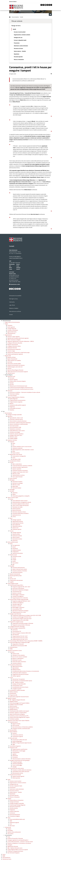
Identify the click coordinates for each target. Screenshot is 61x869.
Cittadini (9, 836)
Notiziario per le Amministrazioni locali (18, 387)
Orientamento (13, 699)
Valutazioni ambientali (17, 450)
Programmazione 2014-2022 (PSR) (20, 625)
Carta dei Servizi (11, 374)
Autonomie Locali (11, 377)
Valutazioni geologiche (17, 770)
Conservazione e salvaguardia (19, 458)
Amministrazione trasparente (14, 350)
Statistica (12, 411)
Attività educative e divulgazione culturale (21, 505)
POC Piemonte (15, 639)
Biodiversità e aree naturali (16, 456)
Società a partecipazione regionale (15, 355)
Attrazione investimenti (15, 814)
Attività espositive (16, 511)
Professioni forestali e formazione (20, 473)
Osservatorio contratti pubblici (14, 364)
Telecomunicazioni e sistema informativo (21, 765)
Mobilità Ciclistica (14, 707)
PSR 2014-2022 (13, 439)
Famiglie (14, 563)
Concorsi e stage (11, 351)
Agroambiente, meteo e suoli (16, 419)
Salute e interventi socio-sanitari (19, 573)
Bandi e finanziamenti (12, 359)
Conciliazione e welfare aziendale (17, 696)
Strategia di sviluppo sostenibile (14, 416)
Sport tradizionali (16, 528)
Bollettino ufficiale (11, 358)
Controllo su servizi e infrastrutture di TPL (19, 722)
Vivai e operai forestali (17, 479)
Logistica (14, 760)
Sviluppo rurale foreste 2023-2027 (20, 474)
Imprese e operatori (16, 471)
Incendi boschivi (15, 759)
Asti (10, 266)
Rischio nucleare (16, 455)
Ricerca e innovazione (19, 60)
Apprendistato (15, 673)
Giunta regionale (11, 327)
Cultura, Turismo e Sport (12, 500)
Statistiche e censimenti (15, 431)
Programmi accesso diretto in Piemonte (21, 629)
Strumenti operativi (18, 57)
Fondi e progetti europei (12, 587)
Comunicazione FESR (17, 613)
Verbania (18, 268)
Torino (17, 266)
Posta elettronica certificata (15, 311)
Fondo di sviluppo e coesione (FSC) (17, 633)
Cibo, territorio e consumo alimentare (18, 423)
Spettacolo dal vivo (16, 518)
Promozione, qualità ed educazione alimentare (20, 424)
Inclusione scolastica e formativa (19, 574)
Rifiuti (13, 453)
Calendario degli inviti (17, 608)
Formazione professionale (16, 670)
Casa (11, 581)
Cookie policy (12, 302)
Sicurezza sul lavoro (18, 48)
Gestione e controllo (16, 597)
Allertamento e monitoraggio (18, 757)
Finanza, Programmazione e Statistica (15, 398)
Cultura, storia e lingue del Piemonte (20, 508)
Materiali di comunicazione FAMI (19, 650)
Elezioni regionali (13, 380)
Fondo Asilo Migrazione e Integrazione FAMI (19, 647)
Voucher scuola (15, 658)
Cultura (11, 502)
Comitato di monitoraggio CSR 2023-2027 (21, 621)
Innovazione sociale (16, 560)
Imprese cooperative (14, 818)
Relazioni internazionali (12, 345)
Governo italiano (13, 1)
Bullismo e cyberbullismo (17, 663)
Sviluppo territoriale (14, 809)
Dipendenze (16, 54)
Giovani (14, 550)
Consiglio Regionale (11, 329)
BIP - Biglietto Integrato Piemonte (17, 705)
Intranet (11, 315)
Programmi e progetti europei (16, 626)
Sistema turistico (16, 537)
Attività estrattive (14, 815)
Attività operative (16, 785)
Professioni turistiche (17, 539)
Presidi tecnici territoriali (15, 781)
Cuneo (10, 269)
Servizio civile (13, 583)
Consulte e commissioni (12, 330)
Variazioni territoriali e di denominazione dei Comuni (21, 390)
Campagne (9, 852)
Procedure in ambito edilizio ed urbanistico (21, 777)
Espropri (12, 384)
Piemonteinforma (11, 334)
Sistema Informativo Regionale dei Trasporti (19, 723)
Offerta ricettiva (16, 540)
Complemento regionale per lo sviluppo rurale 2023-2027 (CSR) (26, 620)
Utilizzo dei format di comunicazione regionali (17, 372)
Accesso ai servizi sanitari (19, 32)
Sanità (14, 29)
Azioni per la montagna (17, 486)
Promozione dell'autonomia (18, 571)
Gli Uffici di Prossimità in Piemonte (15, 846)
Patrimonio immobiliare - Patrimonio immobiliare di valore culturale (25, 393)
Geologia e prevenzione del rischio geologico (20, 767)
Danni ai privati (15, 731)
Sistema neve (15, 531)
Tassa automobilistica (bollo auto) (17, 827)
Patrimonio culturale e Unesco (19, 515)
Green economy (13, 481)
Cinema (14, 519)
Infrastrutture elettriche (17, 741)
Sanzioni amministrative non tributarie (16, 366)
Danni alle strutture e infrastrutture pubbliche (22, 733)
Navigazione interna (14, 713)
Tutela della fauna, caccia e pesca (17, 432)
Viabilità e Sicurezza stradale (16, 710)
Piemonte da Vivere (6, 867)
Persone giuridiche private (16, 579)
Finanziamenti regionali (17, 743)
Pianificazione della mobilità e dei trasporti (19, 717)
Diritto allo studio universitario (19, 667)
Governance (15, 634)
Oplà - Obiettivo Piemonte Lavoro (14, 856)
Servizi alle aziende (14, 427)
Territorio (12, 494)
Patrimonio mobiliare (14, 395)
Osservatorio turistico (17, 542)
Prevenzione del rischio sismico (17, 775)
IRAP (11, 828)
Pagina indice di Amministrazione (12, 322)
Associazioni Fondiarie (17, 484)
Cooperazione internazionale (16, 584)
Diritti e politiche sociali (12, 545)
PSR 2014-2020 (16, 476)
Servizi (3, 862)
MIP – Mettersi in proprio (18, 688)
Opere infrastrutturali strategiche (17, 720)
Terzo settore (15, 566)
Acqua (13, 445)
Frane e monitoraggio (17, 772)
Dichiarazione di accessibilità (15, 296)
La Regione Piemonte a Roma (14, 347)
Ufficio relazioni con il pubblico (14, 361)
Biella (10, 268)
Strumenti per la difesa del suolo (19, 746)
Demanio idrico (13, 736)
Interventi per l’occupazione (18, 684)
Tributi (8, 825)
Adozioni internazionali (15, 578)
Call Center (9, 363)
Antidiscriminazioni (16, 553)
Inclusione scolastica (16, 668)
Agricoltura (9, 418)
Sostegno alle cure (18, 37)
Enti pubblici (10, 838)
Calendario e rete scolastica (18, 660)
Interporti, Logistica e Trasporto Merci (18, 718)
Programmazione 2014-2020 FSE (20, 602)
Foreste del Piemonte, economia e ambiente (22, 468)
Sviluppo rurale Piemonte (15, 618)
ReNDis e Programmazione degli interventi (21, 749)
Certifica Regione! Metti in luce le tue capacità (17, 857)
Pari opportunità (16, 549)
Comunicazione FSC (16, 636)
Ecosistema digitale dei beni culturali (20, 507)
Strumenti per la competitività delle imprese (22, 686)
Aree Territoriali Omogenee (13, 861)
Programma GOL (13, 701)
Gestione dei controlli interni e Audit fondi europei (18, 353)
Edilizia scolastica (14, 697)
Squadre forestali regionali (18, 783)
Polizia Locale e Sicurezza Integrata (18, 382)
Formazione (15, 764)
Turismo (11, 534)
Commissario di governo (15, 752)
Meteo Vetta (15, 489)
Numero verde (12, 274)
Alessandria (12, 264)
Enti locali (12, 379)
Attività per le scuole (17, 665)
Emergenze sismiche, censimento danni (21, 734)
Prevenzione (16, 43)
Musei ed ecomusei (16, 513)
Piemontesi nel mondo (17, 510)
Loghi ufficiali (12, 305)
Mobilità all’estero (16, 675)
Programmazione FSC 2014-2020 (20, 642)
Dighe (13, 751)
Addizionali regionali (14, 830)
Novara (18, 264)
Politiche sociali (13, 558)
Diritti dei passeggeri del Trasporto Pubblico (19, 709)
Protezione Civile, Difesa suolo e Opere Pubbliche (18, 726)
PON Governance (13, 652)
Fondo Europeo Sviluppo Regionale (17, 812)
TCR (11, 831)
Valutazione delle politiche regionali (18, 406)
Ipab (13, 568)
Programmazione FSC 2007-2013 (20, 644)
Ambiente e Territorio (12, 442)
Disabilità (12, 570)
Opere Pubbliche (13, 738)
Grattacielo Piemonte (12, 348)
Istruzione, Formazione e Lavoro (14, 655)
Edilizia (14, 497)
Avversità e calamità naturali (16, 421)
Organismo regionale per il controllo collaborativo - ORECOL (20, 342)
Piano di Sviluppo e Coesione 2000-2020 (21, 637)
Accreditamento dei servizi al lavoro (20, 692)
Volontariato (15, 762)
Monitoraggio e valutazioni (18, 599)
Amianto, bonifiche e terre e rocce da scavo (22, 448)
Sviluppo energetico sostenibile (17, 810)
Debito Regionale (14, 400)
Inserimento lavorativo (17, 576)
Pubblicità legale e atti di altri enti (14, 368)
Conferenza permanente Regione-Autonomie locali (21, 389)
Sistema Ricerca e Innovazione (16, 807)
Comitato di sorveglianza (17, 600)
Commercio (12, 820)
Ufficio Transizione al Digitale (13, 340)
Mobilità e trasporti (11, 704)
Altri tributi (12, 833)
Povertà (14, 561)
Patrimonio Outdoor (16, 490)
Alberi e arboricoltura (17, 466)
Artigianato (12, 817)
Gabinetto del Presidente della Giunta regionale (18, 338)
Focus (8, 844)
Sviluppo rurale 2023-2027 (16, 437)
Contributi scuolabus (14, 725)
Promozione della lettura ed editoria (20, 516)
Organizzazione (8, 335)
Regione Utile (8, 356)
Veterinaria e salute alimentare (21, 46)
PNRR (11, 654)
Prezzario (14, 739)
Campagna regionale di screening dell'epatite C (17, 848)
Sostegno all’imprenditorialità (19, 689)
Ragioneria (12, 408)
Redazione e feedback (13, 308)
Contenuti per (8, 835)
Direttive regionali (16, 681)
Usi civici (12, 385)
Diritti (11, 547)
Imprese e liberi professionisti (14, 839)
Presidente (9, 326)
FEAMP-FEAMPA (13, 440)
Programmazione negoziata (16, 403)
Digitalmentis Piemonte (12, 854)
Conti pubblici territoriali (15, 410)
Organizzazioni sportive (17, 524)
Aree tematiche (8, 414)
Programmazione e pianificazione (19, 755)
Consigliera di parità (16, 694)
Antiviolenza (15, 552)
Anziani (14, 565)
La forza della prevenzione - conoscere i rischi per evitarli (20, 849)
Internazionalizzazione (15, 822)
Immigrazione (15, 555)
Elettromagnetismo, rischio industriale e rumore (23, 452)
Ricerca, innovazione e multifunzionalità (19, 426)
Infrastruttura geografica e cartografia (20, 498)
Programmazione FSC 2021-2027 (20, 641)
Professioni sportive (16, 532)
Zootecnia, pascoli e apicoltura (16, 435)
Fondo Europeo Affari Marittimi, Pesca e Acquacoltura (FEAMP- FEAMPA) (26, 646)
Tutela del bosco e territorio (18, 477)
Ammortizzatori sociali (17, 691)
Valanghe (14, 773)
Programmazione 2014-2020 (19, 616)
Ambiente (12, 444)
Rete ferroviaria (13, 712)
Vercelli (18, 269)
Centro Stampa (13, 397)
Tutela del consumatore (17, 557)
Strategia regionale (16, 523)
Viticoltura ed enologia (15, 434)
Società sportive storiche (17, 526)
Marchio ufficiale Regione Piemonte (15, 371)
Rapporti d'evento (16, 730)
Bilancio (11, 405)
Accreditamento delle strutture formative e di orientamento (25, 676)
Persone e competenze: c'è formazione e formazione (19, 851)
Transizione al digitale (15, 823)
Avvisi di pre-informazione (18, 592)
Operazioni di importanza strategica (20, 594)
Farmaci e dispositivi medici (20, 40)
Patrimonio (9, 392)
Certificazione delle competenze (19, 678)
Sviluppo (9, 806)
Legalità (11, 586)
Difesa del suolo (13, 744)
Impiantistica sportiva (17, 529)
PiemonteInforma (6, 865)
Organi (6, 324)
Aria (13, 447)
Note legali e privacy (13, 299)
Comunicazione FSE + (17, 595)
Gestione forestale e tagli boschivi (20, 469)
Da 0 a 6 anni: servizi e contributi (19, 662)
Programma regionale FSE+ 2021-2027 (21, 591)
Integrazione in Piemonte (18, 649)
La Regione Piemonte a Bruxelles (14, 343)
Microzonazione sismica (17, 780)
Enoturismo (14, 544)
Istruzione (12, 657)
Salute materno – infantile (20, 51)
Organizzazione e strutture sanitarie (22, 35)
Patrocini (9, 369)
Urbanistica (14, 495)
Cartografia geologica (17, 768)
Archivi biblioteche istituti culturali (19, 503)
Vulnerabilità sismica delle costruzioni (20, 778)
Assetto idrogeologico (17, 747)
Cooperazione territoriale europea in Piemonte (22, 628)
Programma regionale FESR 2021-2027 (21, 605)
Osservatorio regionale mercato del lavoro (19, 702)
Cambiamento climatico (15, 463)
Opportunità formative (17, 671)
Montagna (12, 482)
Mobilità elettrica (13, 715)
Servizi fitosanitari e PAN (15, 429)
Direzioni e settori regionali (13, 337)
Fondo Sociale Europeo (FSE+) (16, 589)
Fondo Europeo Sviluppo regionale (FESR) (19, 604)
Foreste (11, 465)
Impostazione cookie (14, 284)
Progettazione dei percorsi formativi (20, 680)
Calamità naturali (14, 728)
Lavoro (11, 683)
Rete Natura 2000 (16, 461)
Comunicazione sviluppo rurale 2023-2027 (22, 623)
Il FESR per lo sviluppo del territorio (15, 859)
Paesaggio (12, 492)
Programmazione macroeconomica (17, 402)
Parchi (13, 460)
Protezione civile (13, 754)
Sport (11, 521)
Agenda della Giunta (11, 332)
